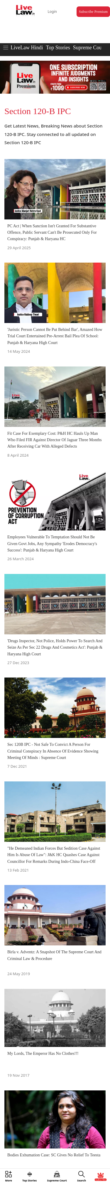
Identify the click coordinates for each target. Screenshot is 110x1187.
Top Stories (58, 47)
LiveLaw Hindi (27, 47)
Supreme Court (89, 47)
